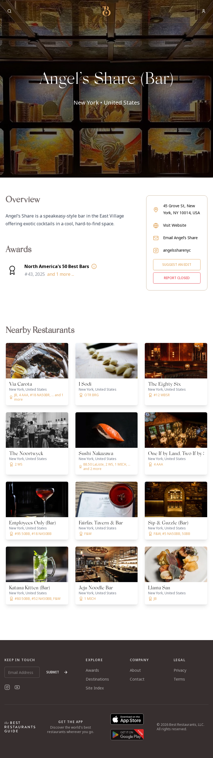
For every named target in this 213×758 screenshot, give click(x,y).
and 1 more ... (60, 274)
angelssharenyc (177, 250)
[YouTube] (17, 687)
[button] (106, 89)
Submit (57, 672)
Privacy (180, 670)
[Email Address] (22, 672)
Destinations (97, 679)
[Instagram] (7, 687)
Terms (179, 679)
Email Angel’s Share (180, 237)
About (135, 670)
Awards (92, 670)
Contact (137, 679)
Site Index (95, 688)
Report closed (177, 278)
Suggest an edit (176, 264)
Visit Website (174, 225)
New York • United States (106, 102)
